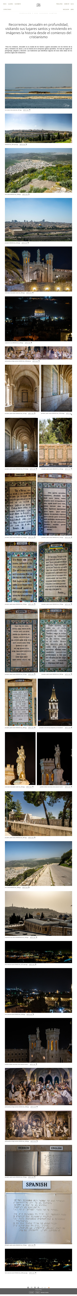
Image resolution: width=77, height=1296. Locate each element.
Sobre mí (66, 4)
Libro (72, 9)
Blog (72, 4)
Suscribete (18, 4)
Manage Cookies (45, 1292)
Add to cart (26, 110)
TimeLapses (59, 4)
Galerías (10, 4)
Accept (31, 1292)
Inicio (4, 4)
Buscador (66, 9)
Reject (37, 1292)
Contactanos (7, 9)
